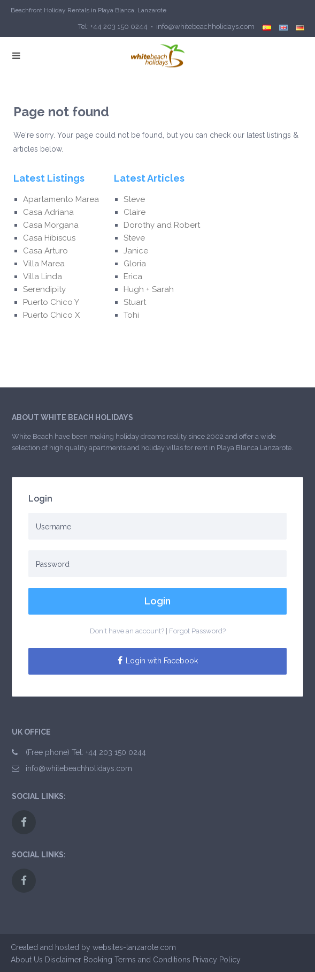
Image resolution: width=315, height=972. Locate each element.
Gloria (136, 263)
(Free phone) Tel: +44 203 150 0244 (86, 752)
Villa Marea (44, 263)
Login (157, 601)
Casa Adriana (48, 212)
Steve (135, 199)
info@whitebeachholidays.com (79, 768)
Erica (135, 276)
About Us (27, 959)
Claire (134, 212)
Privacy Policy (217, 959)
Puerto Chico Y (51, 302)
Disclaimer (63, 959)
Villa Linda (42, 276)
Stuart (135, 302)
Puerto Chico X (51, 315)
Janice (136, 251)
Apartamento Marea (61, 199)
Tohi (131, 315)
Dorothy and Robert (162, 225)
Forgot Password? (197, 631)
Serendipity (44, 289)
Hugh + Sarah (149, 289)
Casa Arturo (45, 251)
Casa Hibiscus (49, 238)
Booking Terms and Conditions (136, 959)
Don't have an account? (127, 631)
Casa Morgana (51, 225)
